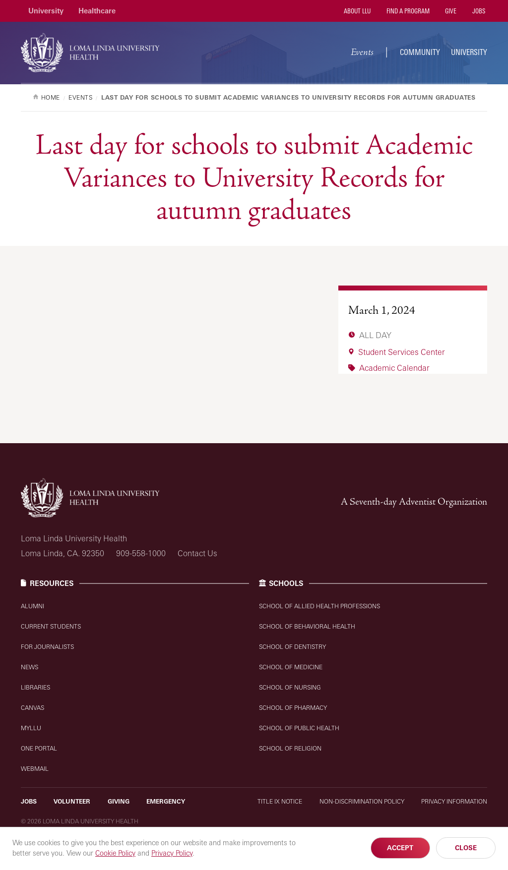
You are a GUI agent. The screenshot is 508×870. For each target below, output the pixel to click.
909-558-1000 (141, 553)
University (46, 10)
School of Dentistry (292, 646)
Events (363, 52)
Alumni (32, 606)
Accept (400, 848)
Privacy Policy (171, 853)
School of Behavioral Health (307, 626)
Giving (118, 801)
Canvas (32, 707)
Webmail (35, 768)
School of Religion (290, 748)
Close (466, 848)
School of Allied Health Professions (319, 606)
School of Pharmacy (293, 707)
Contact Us (197, 553)
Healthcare (97, 10)
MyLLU (31, 728)
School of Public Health (299, 728)
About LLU (356, 11)
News (29, 667)
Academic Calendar (394, 368)
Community (420, 52)
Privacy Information (454, 801)
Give (450, 11)
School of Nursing (290, 687)
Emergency (165, 801)
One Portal (39, 748)
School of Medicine (290, 667)
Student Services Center (401, 352)
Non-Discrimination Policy (361, 801)
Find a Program (407, 11)
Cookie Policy (115, 853)
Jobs (478, 11)
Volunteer (72, 801)
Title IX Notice (279, 801)
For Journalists (47, 646)
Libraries (35, 687)
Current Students (51, 626)
